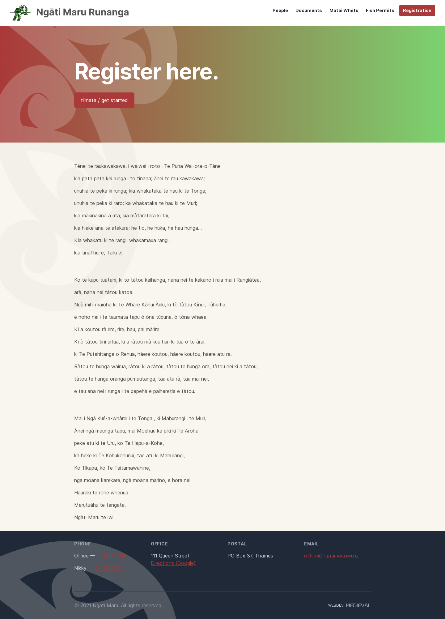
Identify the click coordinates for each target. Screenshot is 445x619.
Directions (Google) (173, 563)
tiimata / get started (104, 100)
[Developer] (357, 605)
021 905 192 (109, 568)
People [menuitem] (280, 10)
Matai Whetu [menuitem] (343, 10)
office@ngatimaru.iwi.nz (331, 556)
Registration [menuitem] (417, 10)
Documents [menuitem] (308, 10)
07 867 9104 (111, 556)
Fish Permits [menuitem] (380, 10)
